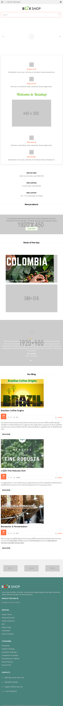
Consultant (6, 630)
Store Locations (8, 634)
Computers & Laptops (10, 655)
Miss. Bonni (31, 353)
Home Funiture (7, 662)
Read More (6, 434)
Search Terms (7, 614)
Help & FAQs (6, 627)
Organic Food (31, 69)
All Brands (5, 645)
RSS (3, 624)
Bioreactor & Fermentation (14, 526)
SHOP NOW (31, 229)
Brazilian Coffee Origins (12, 410)
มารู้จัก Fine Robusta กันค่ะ (13, 470)
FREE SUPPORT (31, 193)
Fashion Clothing (8, 649)
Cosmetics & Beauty (9, 652)
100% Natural (31, 142)
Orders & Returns (8, 621)
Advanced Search (8, 617)
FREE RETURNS (31, 173)
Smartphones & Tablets (10, 658)
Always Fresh (31, 83)
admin (60, 417)
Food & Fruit (6, 665)
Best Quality (31, 157)
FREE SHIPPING (31, 183)
